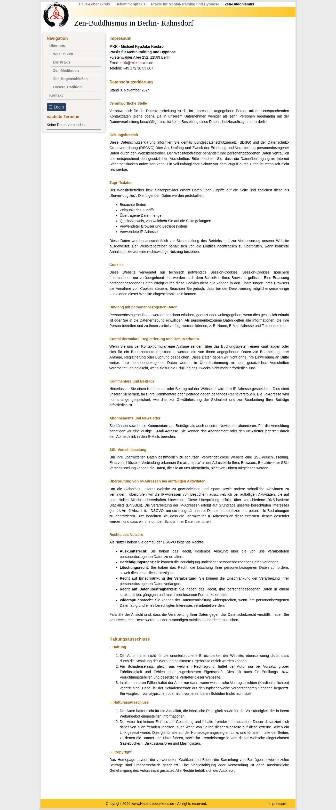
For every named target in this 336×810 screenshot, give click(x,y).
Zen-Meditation (66, 70)
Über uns (57, 46)
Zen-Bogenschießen (70, 79)
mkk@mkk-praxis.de (137, 63)
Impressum (277, 803)
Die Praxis (62, 62)
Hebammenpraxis (134, 4)
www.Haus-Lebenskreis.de (152, 803)
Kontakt (56, 95)
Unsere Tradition (67, 87)
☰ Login (56, 107)
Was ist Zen (63, 54)
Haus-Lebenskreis (97, 4)
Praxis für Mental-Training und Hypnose (188, 4)
